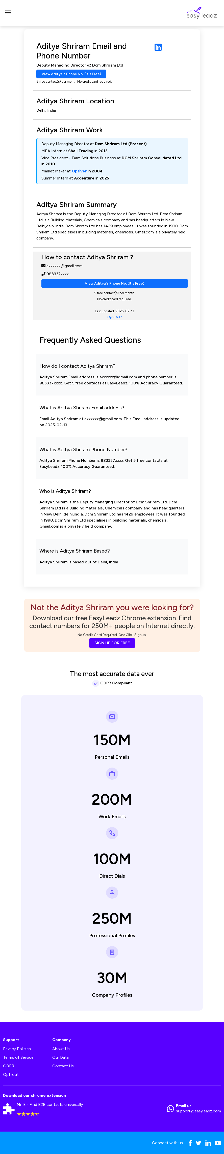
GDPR (8, 1066)
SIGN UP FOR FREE (112, 643)
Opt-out (11, 1074)
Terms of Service (18, 1057)
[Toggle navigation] (8, 13)
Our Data (60, 1057)
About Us (61, 1048)
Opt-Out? (114, 317)
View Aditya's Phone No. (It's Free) (71, 74)
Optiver (79, 171)
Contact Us (63, 1066)
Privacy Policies (17, 1048)
